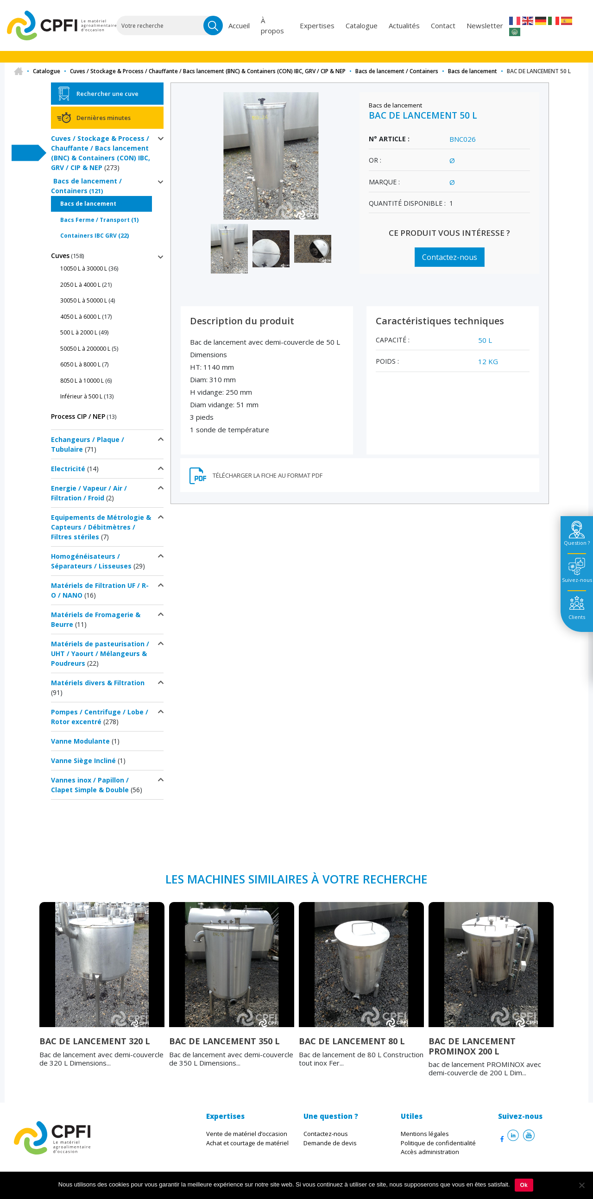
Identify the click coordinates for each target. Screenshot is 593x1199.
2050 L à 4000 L (80, 285)
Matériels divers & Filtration (98, 682)
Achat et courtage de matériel (247, 1143)
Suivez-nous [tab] (577, 579)
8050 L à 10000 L (82, 381)
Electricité (68, 468)
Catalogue (362, 25)
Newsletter (485, 25)
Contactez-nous (449, 257)
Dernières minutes (103, 118)
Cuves (60, 255)
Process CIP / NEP (78, 416)
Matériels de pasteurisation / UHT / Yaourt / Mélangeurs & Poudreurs (100, 653)
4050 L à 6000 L (80, 317)
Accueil (240, 25)
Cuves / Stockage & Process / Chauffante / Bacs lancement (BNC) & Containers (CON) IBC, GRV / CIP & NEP (208, 71)
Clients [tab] (576, 616)
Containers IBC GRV (88, 236)
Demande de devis (330, 1143)
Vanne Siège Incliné (83, 760)
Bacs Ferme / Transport (95, 220)
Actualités (404, 25)
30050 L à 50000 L (83, 300)
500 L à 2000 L (78, 332)
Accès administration (430, 1152)
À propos (273, 26)
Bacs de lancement (472, 71)
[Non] (581, 1185)
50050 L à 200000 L (85, 349)
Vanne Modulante (80, 741)
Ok (524, 1185)
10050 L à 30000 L (83, 268)
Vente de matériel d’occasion (246, 1134)
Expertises (317, 25)
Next (560, 998)
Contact (443, 25)
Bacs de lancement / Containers (396, 71)
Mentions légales (425, 1134)
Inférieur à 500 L (81, 396)
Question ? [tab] (577, 542)
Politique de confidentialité (438, 1143)
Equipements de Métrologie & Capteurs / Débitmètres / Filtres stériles (101, 527)
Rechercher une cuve (107, 93)
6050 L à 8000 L (80, 364)
